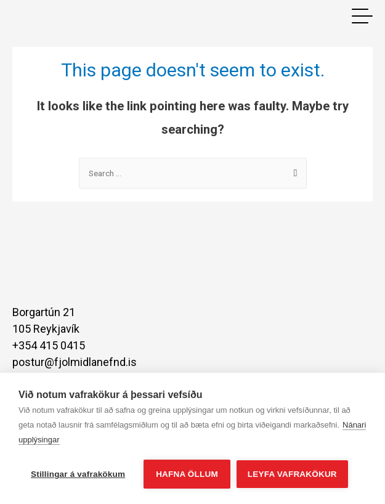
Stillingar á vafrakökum (78, 474)
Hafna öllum (187, 474)
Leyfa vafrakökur (292, 474)
